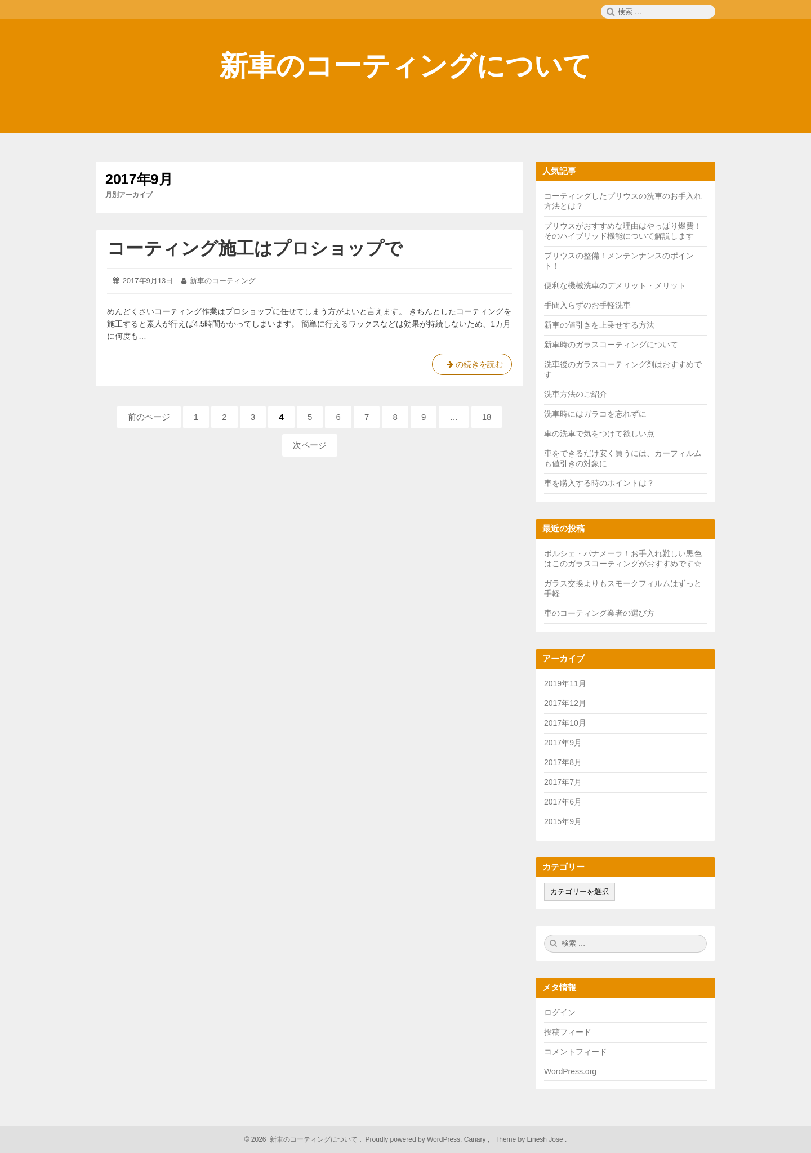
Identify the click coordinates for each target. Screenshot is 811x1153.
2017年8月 (563, 762)
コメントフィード (575, 1051)
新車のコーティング (223, 280)
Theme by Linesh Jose (530, 1139)
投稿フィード (567, 1031)
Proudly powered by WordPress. (413, 1139)
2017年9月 (563, 742)
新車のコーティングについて (405, 66)
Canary (476, 1139)
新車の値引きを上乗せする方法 (599, 324)
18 (487, 420)
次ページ (310, 445)
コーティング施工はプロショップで (255, 248)
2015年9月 (563, 821)
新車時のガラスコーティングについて (611, 344)
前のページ (149, 417)
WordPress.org (570, 1071)
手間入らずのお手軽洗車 (587, 305)
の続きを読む (472, 366)
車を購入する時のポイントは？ (599, 483)
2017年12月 (565, 703)
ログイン (560, 1012)
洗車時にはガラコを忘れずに (595, 413)
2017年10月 (565, 722)
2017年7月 (563, 781)
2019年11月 (565, 683)
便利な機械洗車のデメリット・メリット (615, 285)
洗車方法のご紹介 (575, 394)
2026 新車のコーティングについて (304, 1139)
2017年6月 (563, 801)
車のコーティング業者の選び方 (599, 613)
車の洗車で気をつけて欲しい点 (599, 433)
